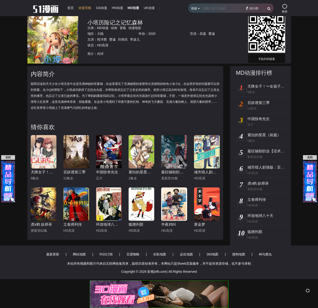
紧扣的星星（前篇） (141, 172)
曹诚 (211, 34)
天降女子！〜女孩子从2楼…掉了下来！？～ (43, 172)
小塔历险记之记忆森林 (115, 22)
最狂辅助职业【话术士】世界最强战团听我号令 (174, 172)
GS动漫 (101, 8)
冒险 (123, 28)
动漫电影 (134, 28)
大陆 (100, 34)
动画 (114, 28)
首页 (70, 8)
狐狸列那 (136, 224)
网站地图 (79, 254)
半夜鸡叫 (168, 224)
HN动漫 (117, 8)
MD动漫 (133, 8)
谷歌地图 (159, 254)
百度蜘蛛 (133, 254)
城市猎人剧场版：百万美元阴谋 (207, 172)
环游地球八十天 (109, 224)
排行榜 (252, 8)
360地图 (212, 254)
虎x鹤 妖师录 (41, 224)
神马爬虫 (265, 254)
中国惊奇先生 (107, 172)
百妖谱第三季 (74, 172)
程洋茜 (102, 39)
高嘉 (203, 34)
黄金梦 (199, 224)
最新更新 (52, 254)
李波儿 (135, 39)
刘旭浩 (123, 39)
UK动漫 (149, 8)
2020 (151, 34)
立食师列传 (72, 224)
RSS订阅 (106, 254)
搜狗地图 (238, 254)
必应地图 (186, 254)
